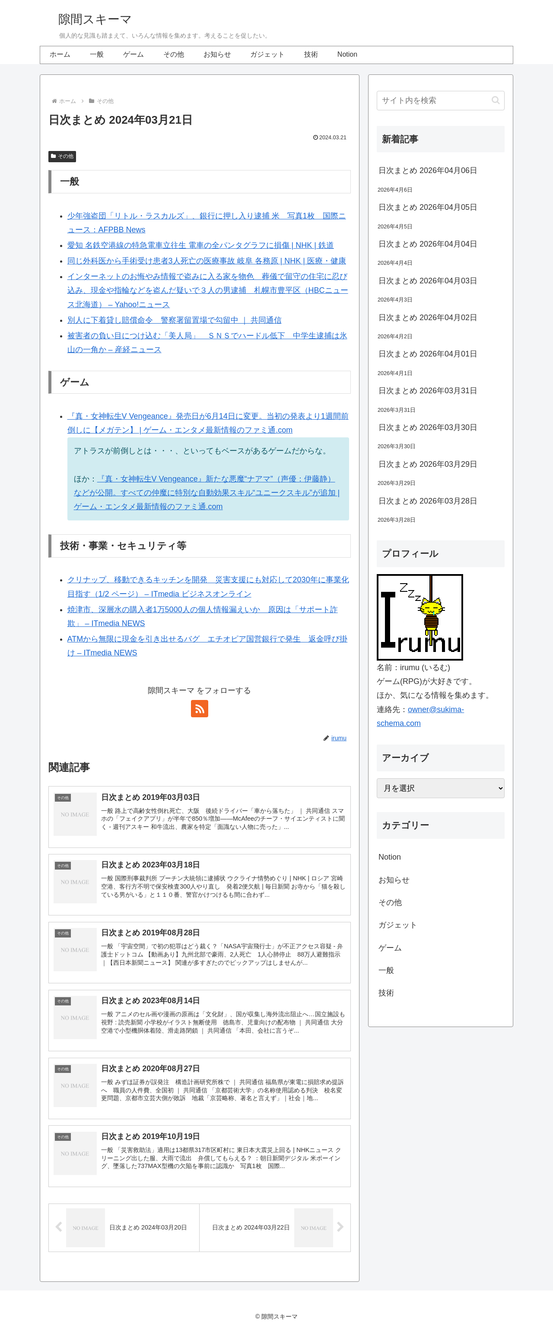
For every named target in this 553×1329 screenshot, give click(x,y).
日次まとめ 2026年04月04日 (427, 244)
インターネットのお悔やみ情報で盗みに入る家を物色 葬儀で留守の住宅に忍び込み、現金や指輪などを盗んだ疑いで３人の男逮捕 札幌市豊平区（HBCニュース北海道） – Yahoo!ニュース (207, 290)
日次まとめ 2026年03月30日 (427, 427)
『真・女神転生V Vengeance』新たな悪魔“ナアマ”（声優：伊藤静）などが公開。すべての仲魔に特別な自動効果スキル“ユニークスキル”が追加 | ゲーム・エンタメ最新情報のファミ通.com (207, 493)
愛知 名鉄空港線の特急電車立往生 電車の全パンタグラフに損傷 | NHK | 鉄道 (200, 245)
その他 (62, 156)
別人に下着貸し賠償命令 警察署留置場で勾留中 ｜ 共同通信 (174, 320)
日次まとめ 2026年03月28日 (427, 501)
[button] (495, 100)
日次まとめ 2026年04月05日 (427, 207)
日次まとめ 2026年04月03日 (427, 280)
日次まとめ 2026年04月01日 (427, 354)
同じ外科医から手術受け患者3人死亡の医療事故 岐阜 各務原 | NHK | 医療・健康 (206, 261)
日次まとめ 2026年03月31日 (427, 390)
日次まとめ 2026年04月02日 (427, 317)
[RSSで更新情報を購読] (199, 708)
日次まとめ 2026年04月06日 (427, 170)
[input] (441, 100)
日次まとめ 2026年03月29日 (427, 464)
